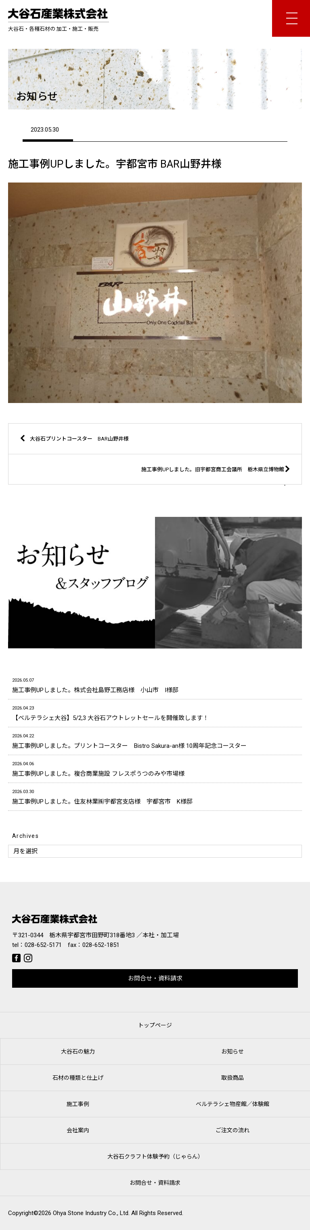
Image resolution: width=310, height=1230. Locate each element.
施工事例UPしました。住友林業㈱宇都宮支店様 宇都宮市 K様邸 (155, 796)
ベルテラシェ (232, 1104)
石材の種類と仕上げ (77, 1078)
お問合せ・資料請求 (155, 978)
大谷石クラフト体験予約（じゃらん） (155, 1156)
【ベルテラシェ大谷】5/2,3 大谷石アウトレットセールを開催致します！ (155, 712)
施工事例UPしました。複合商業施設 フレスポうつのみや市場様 (155, 768)
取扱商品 (232, 1078)
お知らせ (232, 1051)
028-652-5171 (43, 945)
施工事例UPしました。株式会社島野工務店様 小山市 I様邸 (155, 685)
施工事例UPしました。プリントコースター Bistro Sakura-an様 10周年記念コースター (155, 740)
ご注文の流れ (232, 1130)
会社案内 (78, 1130)
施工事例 (78, 1104)
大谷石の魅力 (78, 1051)
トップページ (155, 1025)
